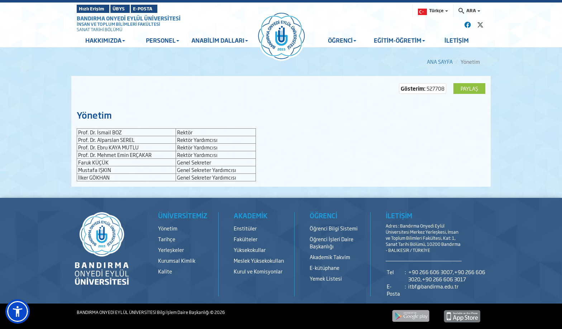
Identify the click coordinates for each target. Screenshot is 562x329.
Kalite (165, 271)
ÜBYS (129, 8)
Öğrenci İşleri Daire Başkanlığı (331, 242)
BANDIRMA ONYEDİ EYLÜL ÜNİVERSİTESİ (129, 18)
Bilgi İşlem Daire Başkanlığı (183, 312)
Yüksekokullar (250, 249)
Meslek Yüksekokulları (259, 260)
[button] (17, 311)
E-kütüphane (324, 267)
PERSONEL (162, 40)
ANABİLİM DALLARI (219, 40)
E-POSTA (162, 8)
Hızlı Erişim (94, 8)
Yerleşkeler (171, 249)
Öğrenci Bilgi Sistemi (334, 228)
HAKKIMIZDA (105, 40)
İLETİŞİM (456, 40)
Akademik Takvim (330, 257)
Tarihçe (166, 239)
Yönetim (167, 228)
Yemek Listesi (326, 278)
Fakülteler (245, 239)
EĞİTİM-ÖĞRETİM (399, 40)
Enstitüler (245, 228)
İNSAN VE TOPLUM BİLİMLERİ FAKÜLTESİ (118, 24)
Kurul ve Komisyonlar (258, 271)
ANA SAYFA (440, 61)
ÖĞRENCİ (342, 40)
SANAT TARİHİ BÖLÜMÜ (99, 29)
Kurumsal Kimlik (176, 260)
